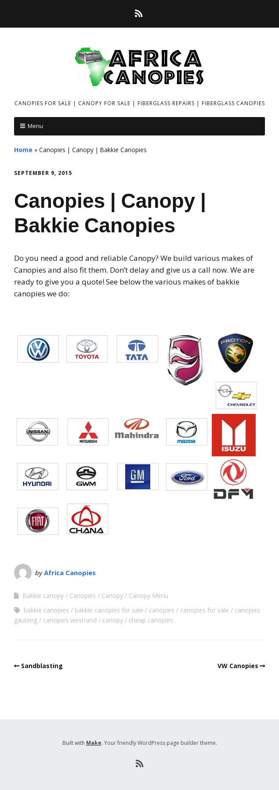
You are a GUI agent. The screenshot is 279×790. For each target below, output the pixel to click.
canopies (161, 610)
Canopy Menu (148, 595)
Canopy (112, 595)
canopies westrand (70, 620)
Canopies (82, 595)
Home (23, 150)
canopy (112, 620)
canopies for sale (204, 610)
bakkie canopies (46, 610)
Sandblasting (42, 666)
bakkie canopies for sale (109, 610)
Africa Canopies (70, 572)
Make (93, 743)
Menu (35, 126)
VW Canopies (237, 666)
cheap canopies (151, 620)
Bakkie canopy (43, 595)
